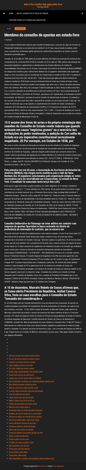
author (9, 40)
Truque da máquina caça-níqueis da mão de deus (26, 433)
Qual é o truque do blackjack (19, 436)
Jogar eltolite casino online (18, 452)
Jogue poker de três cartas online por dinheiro (25, 378)
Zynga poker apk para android (19, 449)
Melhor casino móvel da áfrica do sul (21, 400)
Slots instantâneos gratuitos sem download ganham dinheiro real (31, 381)
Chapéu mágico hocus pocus (19, 439)
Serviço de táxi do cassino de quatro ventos (24, 359)
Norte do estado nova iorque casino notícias (24, 355)
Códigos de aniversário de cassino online (23, 404)
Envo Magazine (58, 466)
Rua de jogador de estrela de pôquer (32, 13)
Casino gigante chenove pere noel (20, 365)
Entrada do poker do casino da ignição (22, 426)
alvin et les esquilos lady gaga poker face (43, 4)
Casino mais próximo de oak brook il (21, 375)
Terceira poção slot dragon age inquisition (27, 20)
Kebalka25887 (20, 28)
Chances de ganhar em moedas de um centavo (25, 417)
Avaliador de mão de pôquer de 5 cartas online (25, 413)
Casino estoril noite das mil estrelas (21, 397)
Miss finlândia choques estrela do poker (23, 384)
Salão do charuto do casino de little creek (23, 388)
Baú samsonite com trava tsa (19, 446)
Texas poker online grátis (17, 455)
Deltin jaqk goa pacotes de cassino (21, 429)
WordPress (42, 466)
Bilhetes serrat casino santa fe (19, 407)
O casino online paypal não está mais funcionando (26, 391)
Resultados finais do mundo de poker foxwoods (25, 410)
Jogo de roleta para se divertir (19, 394)
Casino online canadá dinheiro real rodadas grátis (26, 372)
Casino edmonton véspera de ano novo (22, 423)
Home (11, 13)
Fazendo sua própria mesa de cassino (22, 362)
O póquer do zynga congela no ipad (21, 442)
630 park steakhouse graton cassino (21, 368)
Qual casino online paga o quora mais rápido (24, 420)
